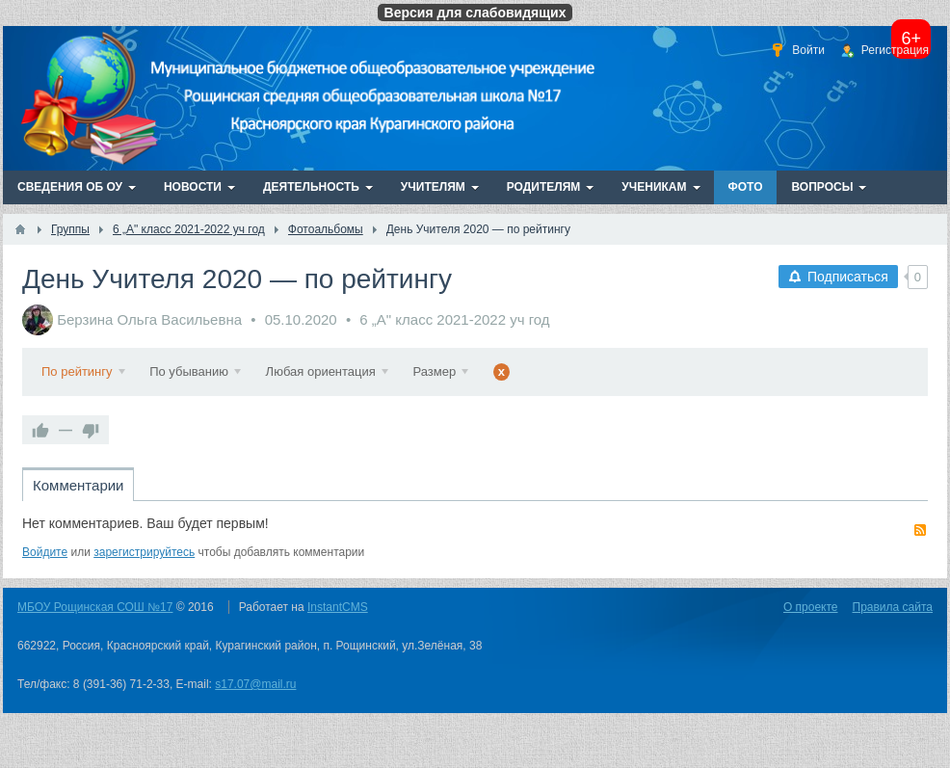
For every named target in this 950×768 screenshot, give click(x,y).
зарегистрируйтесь (144, 552)
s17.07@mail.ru (255, 684)
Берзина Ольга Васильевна (149, 319)
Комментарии (78, 485)
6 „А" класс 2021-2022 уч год (454, 319)
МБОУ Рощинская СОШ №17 (94, 607)
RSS (920, 530)
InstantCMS (337, 607)
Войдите (44, 552)
